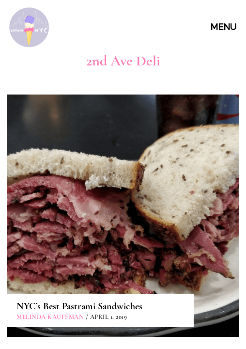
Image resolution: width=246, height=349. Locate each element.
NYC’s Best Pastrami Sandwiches (79, 188)
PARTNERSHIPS (124, 307)
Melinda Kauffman (50, 199)
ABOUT (124, 263)
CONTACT (124, 285)
